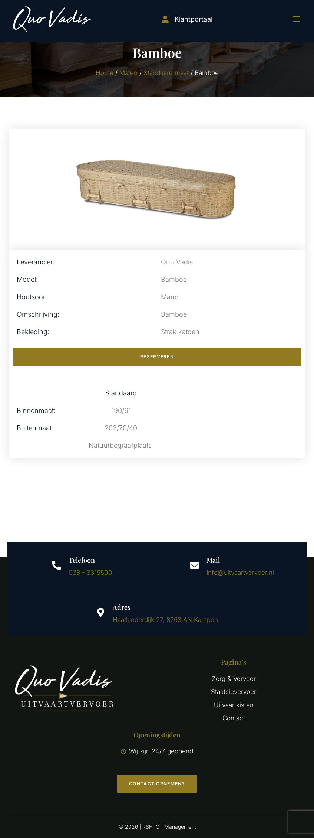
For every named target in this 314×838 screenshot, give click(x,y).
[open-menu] (292, 19)
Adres (121, 607)
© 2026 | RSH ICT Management (157, 827)
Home (104, 72)
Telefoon (82, 559)
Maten (128, 72)
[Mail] (194, 565)
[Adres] (100, 612)
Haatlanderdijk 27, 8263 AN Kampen (165, 619)
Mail (213, 559)
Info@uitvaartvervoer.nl (240, 572)
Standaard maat (166, 72)
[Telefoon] (56, 565)
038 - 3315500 (90, 572)
